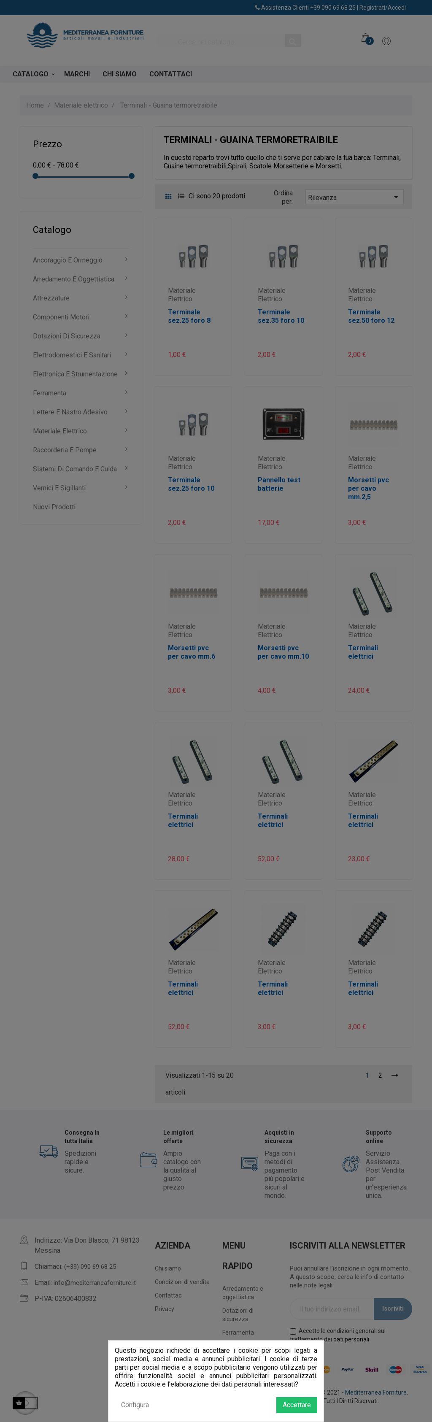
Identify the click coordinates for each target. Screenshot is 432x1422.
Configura (135, 1405)
